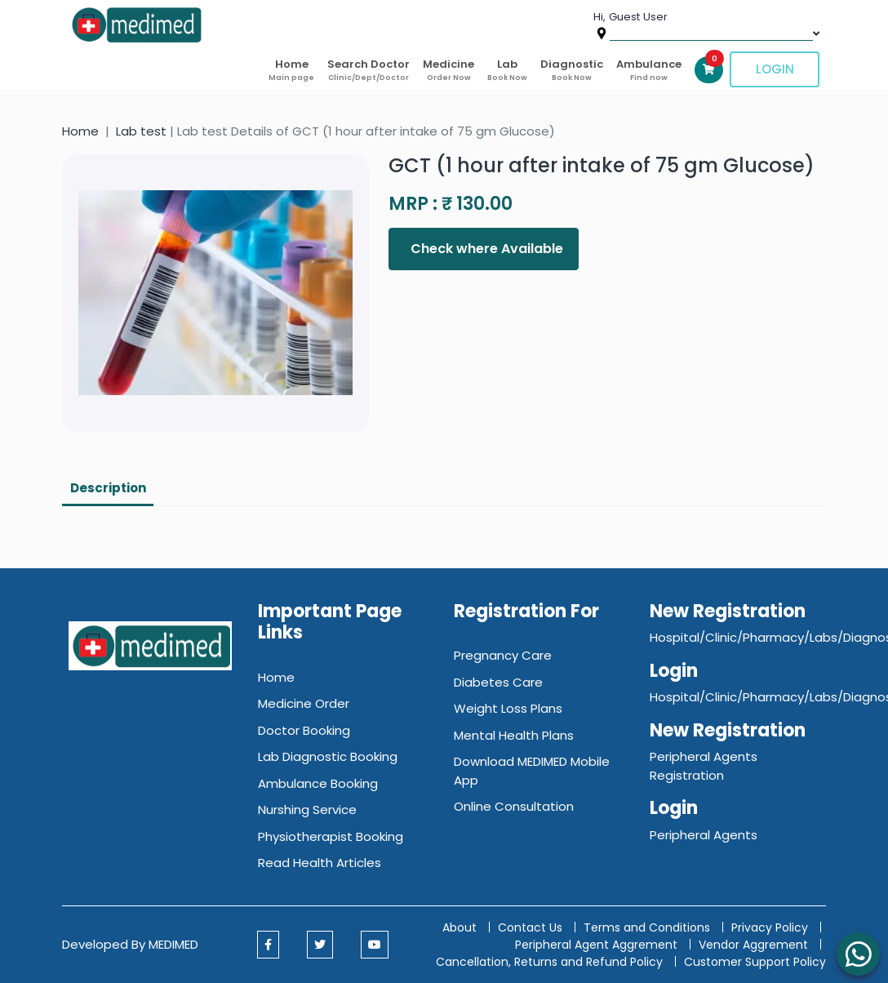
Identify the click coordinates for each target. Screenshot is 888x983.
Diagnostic (571, 69)
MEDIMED (173, 944)
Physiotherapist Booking (330, 836)
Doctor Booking (304, 730)
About (459, 927)
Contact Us (530, 927)
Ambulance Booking (318, 783)
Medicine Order (303, 703)
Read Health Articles (319, 862)
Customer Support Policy (755, 962)
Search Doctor (368, 69)
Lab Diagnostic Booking (327, 756)
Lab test (141, 131)
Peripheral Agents (703, 834)
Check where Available (485, 248)
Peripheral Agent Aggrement (598, 944)
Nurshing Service (307, 809)
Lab (507, 69)
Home (291, 69)
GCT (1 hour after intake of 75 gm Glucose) (601, 165)
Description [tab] (108, 487)
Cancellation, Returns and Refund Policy (551, 962)
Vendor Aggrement (755, 944)
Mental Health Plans (514, 735)
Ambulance (649, 69)
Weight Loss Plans (508, 708)
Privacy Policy (769, 927)
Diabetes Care (498, 682)
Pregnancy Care (503, 655)
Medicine (448, 69)
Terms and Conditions (647, 927)
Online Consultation (514, 806)
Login (775, 69)
